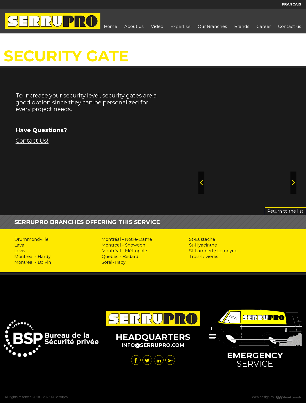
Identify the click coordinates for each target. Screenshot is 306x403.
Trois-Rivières (203, 256)
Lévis (19, 250)
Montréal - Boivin (32, 262)
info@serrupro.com (152, 345)
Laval (20, 245)
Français (291, 4)
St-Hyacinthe (203, 245)
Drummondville (31, 239)
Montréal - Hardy (32, 256)
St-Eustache (202, 239)
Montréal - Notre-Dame (127, 239)
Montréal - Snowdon (123, 245)
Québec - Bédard (120, 256)
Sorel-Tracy (114, 262)
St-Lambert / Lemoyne (213, 250)
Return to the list (285, 211)
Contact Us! (32, 140)
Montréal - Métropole (124, 250)
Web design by (263, 397)
